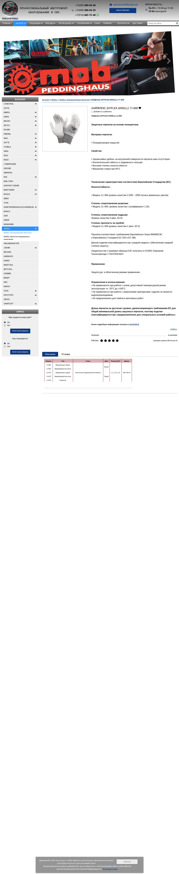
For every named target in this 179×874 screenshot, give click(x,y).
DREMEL (7, 134)
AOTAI (6, 108)
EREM (6, 198)
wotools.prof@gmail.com (125, 4)
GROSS (7, 299)
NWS (6, 138)
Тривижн (107, 23)
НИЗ (5, 282)
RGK (5, 177)
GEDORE (7, 168)
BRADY (7, 278)
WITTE (6, 142)
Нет (8, 325)
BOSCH (7, 194)
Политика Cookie (110, 869)
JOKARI (7, 248)
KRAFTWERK (9, 190)
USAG (6, 291)
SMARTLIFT (8, 304)
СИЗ (96, 23)
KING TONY (8, 181)
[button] (75, 91)
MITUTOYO (8, 295)
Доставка (138, 23)
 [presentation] (168, 60)
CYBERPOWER (10, 164)
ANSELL (7, 229)
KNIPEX (7, 112)
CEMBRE (7, 273)
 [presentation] (10, 60)
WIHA (6, 151)
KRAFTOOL (8, 265)
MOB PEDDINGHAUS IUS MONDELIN (19, 207)
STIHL (6, 203)
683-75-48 (85, 15)
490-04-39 (85, 10)
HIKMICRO (8, 173)
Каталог (20, 23)
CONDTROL (9, 104)
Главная (6, 23)
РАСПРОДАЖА (65, 23)
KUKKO (7, 261)
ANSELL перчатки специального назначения (17, 238)
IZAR (6, 216)
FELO (6, 155)
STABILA (7, 147)
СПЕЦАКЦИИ (34, 23)
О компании (83, 23)
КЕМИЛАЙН (9, 224)
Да (8, 322)
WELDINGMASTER (11, 243)
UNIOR (6, 220)
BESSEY (7, 121)
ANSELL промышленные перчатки (17, 233)
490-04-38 (85, 5)
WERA (6, 117)
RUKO (6, 160)
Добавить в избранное (140, 108)
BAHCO (7, 211)
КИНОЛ (7, 286)
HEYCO (7, 125)
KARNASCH (8, 256)
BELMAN (7, 252)
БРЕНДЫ (49, 23)
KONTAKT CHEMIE (11, 185)
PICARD (7, 130)
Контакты (122, 23)
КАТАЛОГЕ (134, 324)
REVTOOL (8, 269)
